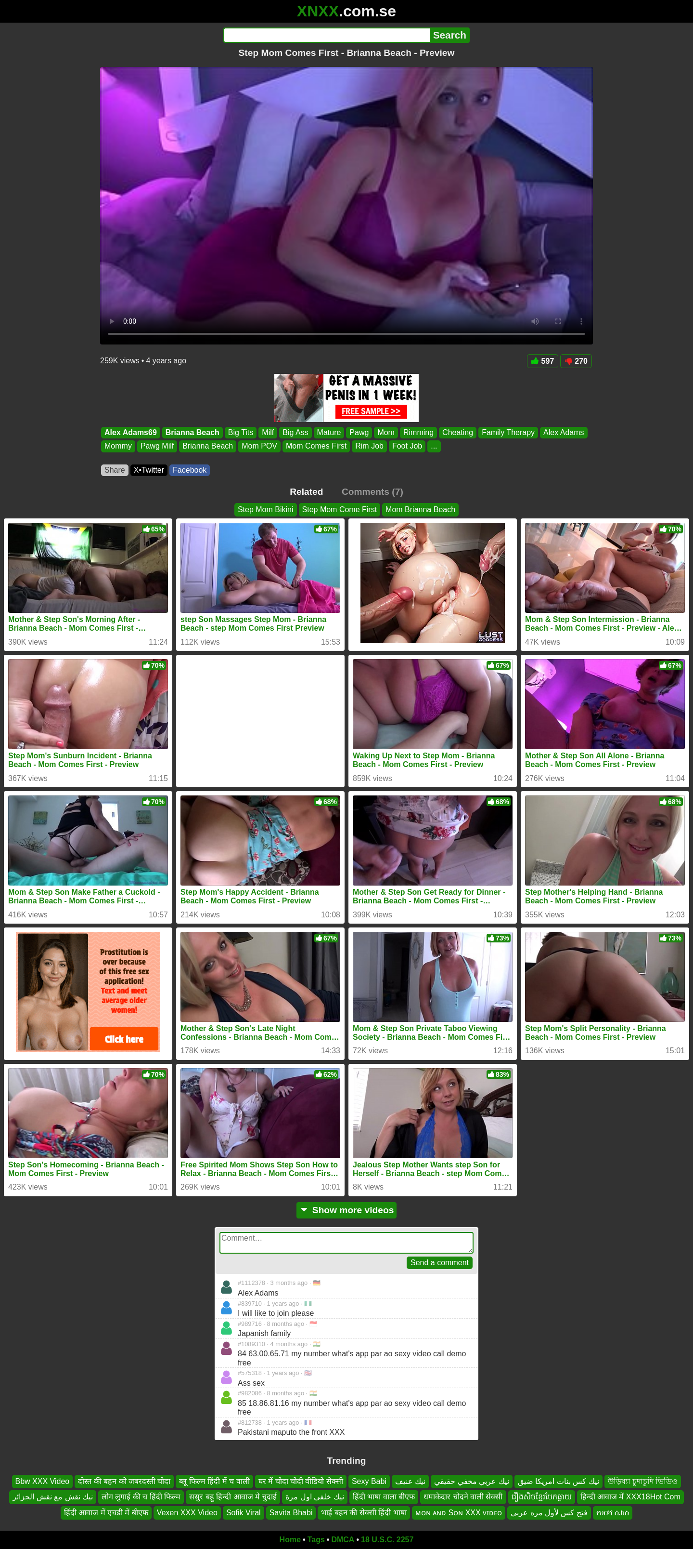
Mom (386, 432)
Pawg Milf (157, 446)
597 (542, 361)
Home (290, 1540)
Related (306, 492)
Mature (329, 432)
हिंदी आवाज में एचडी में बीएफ (106, 1513)
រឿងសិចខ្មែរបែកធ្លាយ (542, 1497)
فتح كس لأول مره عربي (549, 1513)
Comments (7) (372, 492)
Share (114, 470)
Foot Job (407, 446)
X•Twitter (149, 470)
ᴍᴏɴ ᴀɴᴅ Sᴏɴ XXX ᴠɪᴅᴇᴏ (458, 1513)
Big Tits (240, 432)
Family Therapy (508, 432)
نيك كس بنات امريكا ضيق (558, 1481)
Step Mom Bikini (266, 509)
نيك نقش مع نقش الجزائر (53, 1497)
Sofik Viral (243, 1513)
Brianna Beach (192, 432)
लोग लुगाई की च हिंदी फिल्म (141, 1497)
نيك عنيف (410, 1481)
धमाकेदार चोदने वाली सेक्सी (463, 1497)
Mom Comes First (316, 446)
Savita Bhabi (291, 1513)
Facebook (189, 470)
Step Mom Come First (339, 509)
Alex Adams (563, 432)
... (434, 446)
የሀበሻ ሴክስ (612, 1513)
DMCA (342, 1540)
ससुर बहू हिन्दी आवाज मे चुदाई (233, 1497)
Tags (316, 1540)
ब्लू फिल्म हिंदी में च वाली (214, 1481)
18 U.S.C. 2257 (387, 1540)
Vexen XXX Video (187, 1513)
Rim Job (369, 446)
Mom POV (259, 446)
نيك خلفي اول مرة (314, 1497)
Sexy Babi (369, 1481)
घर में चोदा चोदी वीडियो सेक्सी (300, 1481)
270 (576, 361)
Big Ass (295, 432)
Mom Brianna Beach (420, 509)
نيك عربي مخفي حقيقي (471, 1481)
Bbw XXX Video (42, 1481)
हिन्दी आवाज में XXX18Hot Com (630, 1497)
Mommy (118, 446)
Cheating (457, 432)
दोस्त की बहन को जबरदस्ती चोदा (124, 1481)
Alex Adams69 (130, 432)
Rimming (418, 432)
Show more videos (346, 1210)
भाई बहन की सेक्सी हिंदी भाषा (363, 1513)
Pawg (359, 432)
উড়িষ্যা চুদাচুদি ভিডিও (643, 1481)
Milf (268, 432)
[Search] (326, 35)
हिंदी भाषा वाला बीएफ (384, 1497)
